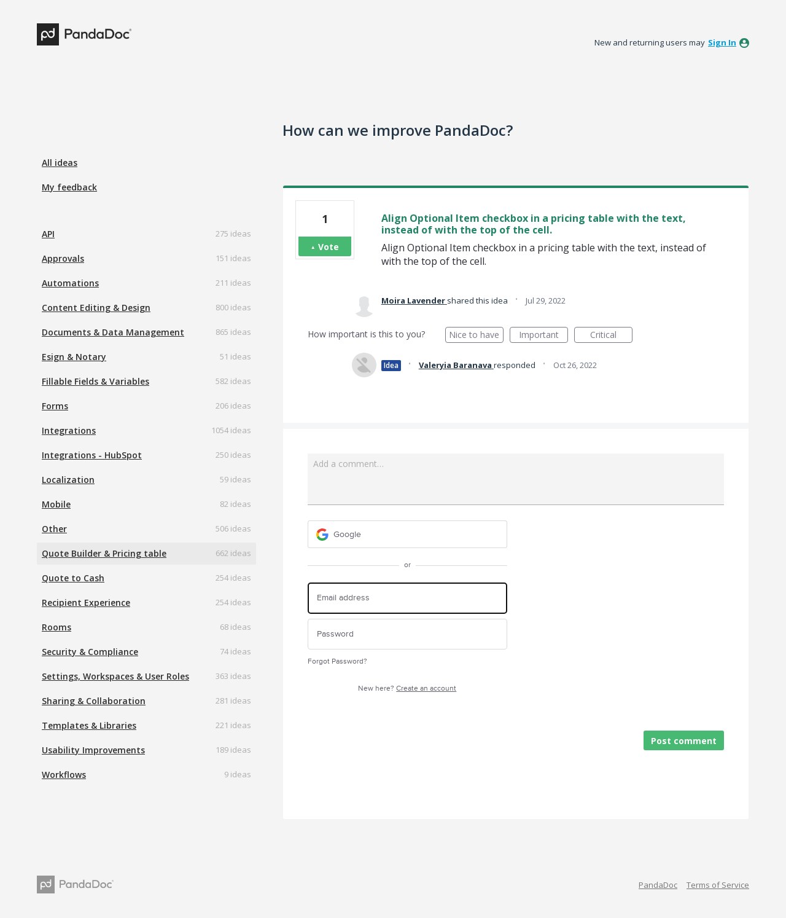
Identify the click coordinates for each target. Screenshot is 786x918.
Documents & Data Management (113, 332)
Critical (611, 336)
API (48, 234)
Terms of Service (718, 884)
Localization (68, 479)
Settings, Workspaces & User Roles (115, 676)
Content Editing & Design (96, 307)
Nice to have (476, 336)
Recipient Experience (86, 602)
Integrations (69, 430)
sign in (722, 42)
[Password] (407, 634)
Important (543, 336)
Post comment (684, 741)
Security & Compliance (90, 651)
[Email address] (407, 598)
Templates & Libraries (89, 725)
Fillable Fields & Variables (95, 381)
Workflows (64, 774)
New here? (407, 688)
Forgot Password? (337, 661)
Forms (55, 406)
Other (54, 529)
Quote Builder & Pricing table (104, 553)
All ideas (59, 162)
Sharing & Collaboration (94, 701)
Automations (70, 283)
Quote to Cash (73, 578)
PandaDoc (658, 884)
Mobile (56, 504)
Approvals (63, 258)
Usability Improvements (93, 750)
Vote (328, 247)
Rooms (56, 627)
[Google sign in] (407, 534)
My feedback (69, 187)
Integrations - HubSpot (92, 455)
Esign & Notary (74, 357)
